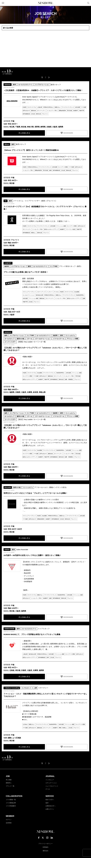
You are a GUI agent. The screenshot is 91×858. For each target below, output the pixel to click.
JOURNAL (50, 776)
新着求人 (8, 783)
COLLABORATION (14, 796)
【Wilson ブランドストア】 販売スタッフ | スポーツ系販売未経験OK (31, 150)
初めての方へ (50, 799)
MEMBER (10, 816)
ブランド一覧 (10, 786)
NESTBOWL (45, 3)
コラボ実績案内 (11, 806)
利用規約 (45, 847)
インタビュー (50, 780)
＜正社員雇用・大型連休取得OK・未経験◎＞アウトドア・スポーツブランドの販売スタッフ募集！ (43, 90)
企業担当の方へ (50, 806)
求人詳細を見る (24, 133)
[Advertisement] (45, 48)
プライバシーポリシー (45, 843)
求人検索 (8, 780)
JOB (8, 776)
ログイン (8, 819)
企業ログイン (50, 809)
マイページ (84, 3)
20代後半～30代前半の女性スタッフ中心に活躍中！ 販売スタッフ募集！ (32, 555)
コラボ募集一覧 (11, 799)
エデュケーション (51, 783)
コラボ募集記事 (11, 803)
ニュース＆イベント (52, 786)
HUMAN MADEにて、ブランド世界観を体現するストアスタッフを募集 (32, 634)
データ (48, 789)
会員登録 (8, 823)
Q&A (47, 803)
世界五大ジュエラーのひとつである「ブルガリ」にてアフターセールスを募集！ (36, 493)
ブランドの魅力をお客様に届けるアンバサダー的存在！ (26, 272)
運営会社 (45, 851)
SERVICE (50, 796)
